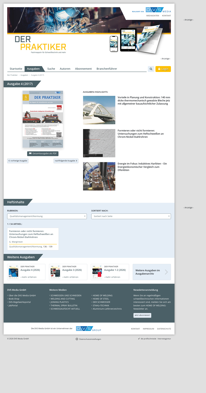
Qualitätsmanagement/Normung (25, 246)
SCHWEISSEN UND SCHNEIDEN (66, 295)
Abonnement (83, 68)
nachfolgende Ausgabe (66, 160)
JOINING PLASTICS (60, 302)
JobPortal (13, 305)
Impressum (148, 328)
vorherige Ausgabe (18, 160)
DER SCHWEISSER (101, 302)
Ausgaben (33, 68)
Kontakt (166, 15)
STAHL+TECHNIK (101, 305)
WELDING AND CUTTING (63, 298)
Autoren (65, 68)
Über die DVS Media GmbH (22, 295)
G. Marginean (16, 241)
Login (163, 69)
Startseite (16, 68)
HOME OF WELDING (102, 295)
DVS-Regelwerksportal (20, 302)
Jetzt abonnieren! (142, 315)
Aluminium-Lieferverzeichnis (107, 308)
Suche (51, 68)
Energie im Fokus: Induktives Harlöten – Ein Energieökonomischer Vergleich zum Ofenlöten (142, 167)
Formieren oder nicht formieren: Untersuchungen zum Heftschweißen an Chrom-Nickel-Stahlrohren (141, 134)
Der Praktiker (12, 75)
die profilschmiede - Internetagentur (156, 338)
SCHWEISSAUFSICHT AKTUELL (65, 308)
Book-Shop (14, 298)
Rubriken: (12, 210)
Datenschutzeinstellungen (90, 339)
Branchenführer (107, 68)
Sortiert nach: (99, 210)
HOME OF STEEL (101, 298)
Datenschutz (164, 328)
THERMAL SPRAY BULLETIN (64, 305)
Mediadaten (152, 15)
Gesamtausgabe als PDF (42, 153)
